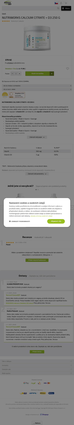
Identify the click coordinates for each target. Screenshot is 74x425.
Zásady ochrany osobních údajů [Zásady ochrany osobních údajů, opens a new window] (41, 216)
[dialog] (37, 212)
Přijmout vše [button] (56, 221)
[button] (19, 221)
